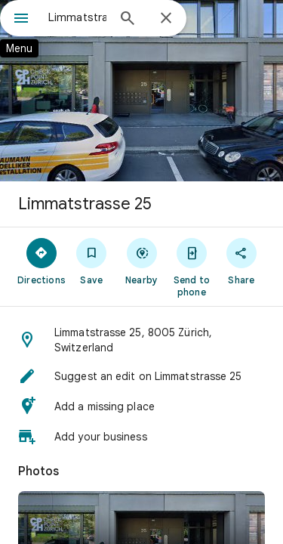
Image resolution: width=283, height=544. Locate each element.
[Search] (127, 19)
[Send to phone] (192, 266)
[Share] (241, 260)
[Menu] (21, 19)
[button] (141, 340)
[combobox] (77, 17)
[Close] (166, 19)
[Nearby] (141, 260)
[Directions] (41, 260)
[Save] (91, 260)
